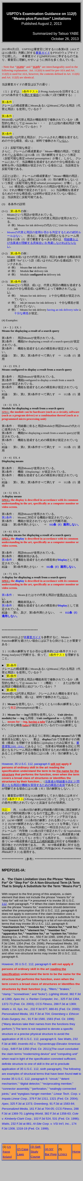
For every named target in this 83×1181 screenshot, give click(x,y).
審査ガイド (43, 52)
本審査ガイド (32, 637)
